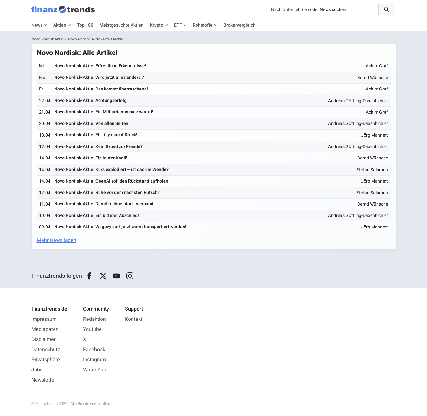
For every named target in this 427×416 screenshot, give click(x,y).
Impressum (44, 319)
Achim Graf (377, 66)
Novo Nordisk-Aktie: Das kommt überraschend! (101, 89)
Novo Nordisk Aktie (47, 38)
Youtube (92, 329)
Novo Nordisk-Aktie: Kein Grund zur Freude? (98, 146)
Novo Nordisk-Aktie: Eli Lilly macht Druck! (95, 135)
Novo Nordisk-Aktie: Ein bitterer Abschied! (96, 215)
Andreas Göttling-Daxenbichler (358, 100)
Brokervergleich (239, 25)
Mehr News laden (56, 240)
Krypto (156, 25)
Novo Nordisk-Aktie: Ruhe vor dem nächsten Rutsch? (107, 192)
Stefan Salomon (372, 169)
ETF (178, 25)
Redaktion (94, 319)
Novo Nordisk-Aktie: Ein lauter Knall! (90, 158)
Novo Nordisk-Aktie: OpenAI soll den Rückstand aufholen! (112, 181)
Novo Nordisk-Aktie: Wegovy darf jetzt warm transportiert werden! (120, 226)
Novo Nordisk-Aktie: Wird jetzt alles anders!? (99, 77)
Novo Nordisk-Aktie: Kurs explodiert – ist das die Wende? (111, 169)
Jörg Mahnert (374, 135)
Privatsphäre (45, 359)
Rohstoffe (203, 25)
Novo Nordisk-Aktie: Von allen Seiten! (92, 123)
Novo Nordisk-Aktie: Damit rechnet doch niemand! (104, 204)
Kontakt (133, 319)
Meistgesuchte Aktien (122, 25)
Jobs (36, 370)
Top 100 (85, 25)
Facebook (94, 349)
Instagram (94, 359)
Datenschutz (45, 349)
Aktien (59, 25)
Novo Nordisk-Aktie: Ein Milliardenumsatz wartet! (103, 112)
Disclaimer (43, 339)
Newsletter (43, 380)
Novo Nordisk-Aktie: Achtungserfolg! (91, 100)
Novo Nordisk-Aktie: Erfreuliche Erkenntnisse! (100, 66)
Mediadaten (45, 329)
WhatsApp (94, 370)
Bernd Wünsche (372, 77)
